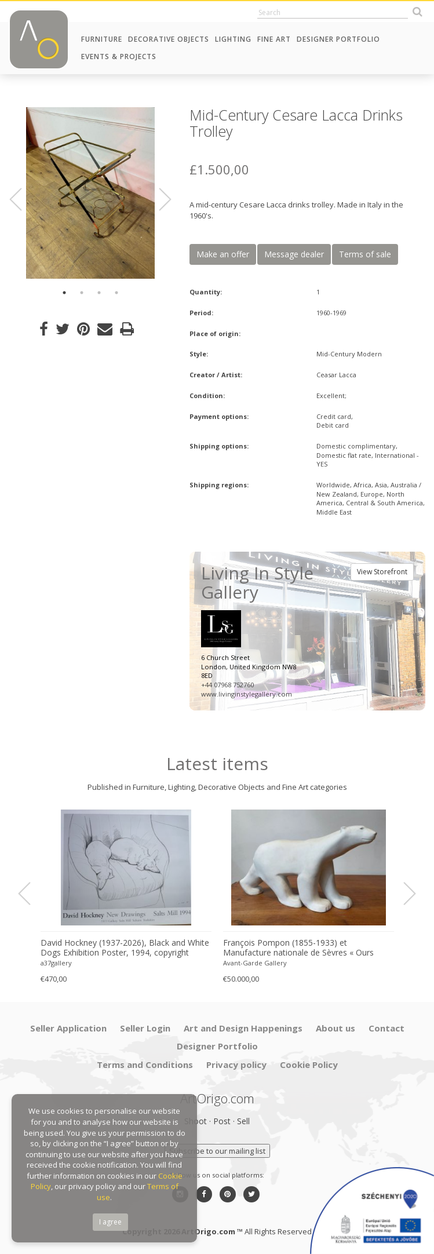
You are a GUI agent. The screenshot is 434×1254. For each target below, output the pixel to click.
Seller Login (145, 1028)
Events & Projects (118, 56)
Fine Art (274, 39)
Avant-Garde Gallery (255, 962)
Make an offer (222, 254)
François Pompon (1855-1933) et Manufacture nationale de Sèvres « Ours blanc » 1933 (298, 948)
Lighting (233, 39)
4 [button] (116, 292)
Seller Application (68, 1028)
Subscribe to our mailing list (217, 1151)
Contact (386, 1028)
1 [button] (64, 292)
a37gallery (56, 962)
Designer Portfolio (338, 39)
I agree (110, 1222)
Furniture (101, 39)
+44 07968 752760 (227, 684)
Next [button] (158, 199)
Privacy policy (236, 1064)
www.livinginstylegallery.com (246, 694)
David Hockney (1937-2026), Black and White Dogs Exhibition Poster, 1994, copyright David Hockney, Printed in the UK (125, 948)
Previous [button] (22, 199)
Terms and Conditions (145, 1064)
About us (335, 1028)
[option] (90, 193)
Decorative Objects (168, 39)
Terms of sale (365, 254)
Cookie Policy (309, 1064)
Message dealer (294, 254)
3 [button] (99, 292)
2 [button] (81, 292)
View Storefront (382, 572)
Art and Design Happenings (243, 1028)
